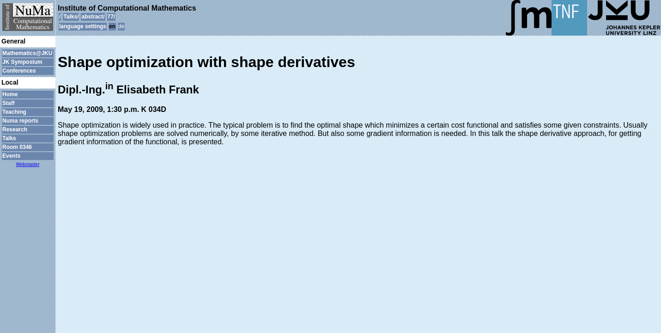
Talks (9, 138)
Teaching (14, 112)
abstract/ (92, 16)
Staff (8, 103)
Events (11, 156)
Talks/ (71, 16)
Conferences (19, 71)
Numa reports (20, 120)
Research (14, 129)
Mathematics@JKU (27, 53)
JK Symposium (22, 62)
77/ (111, 16)
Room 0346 (17, 147)
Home (10, 94)
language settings (82, 26)
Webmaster (28, 164)
